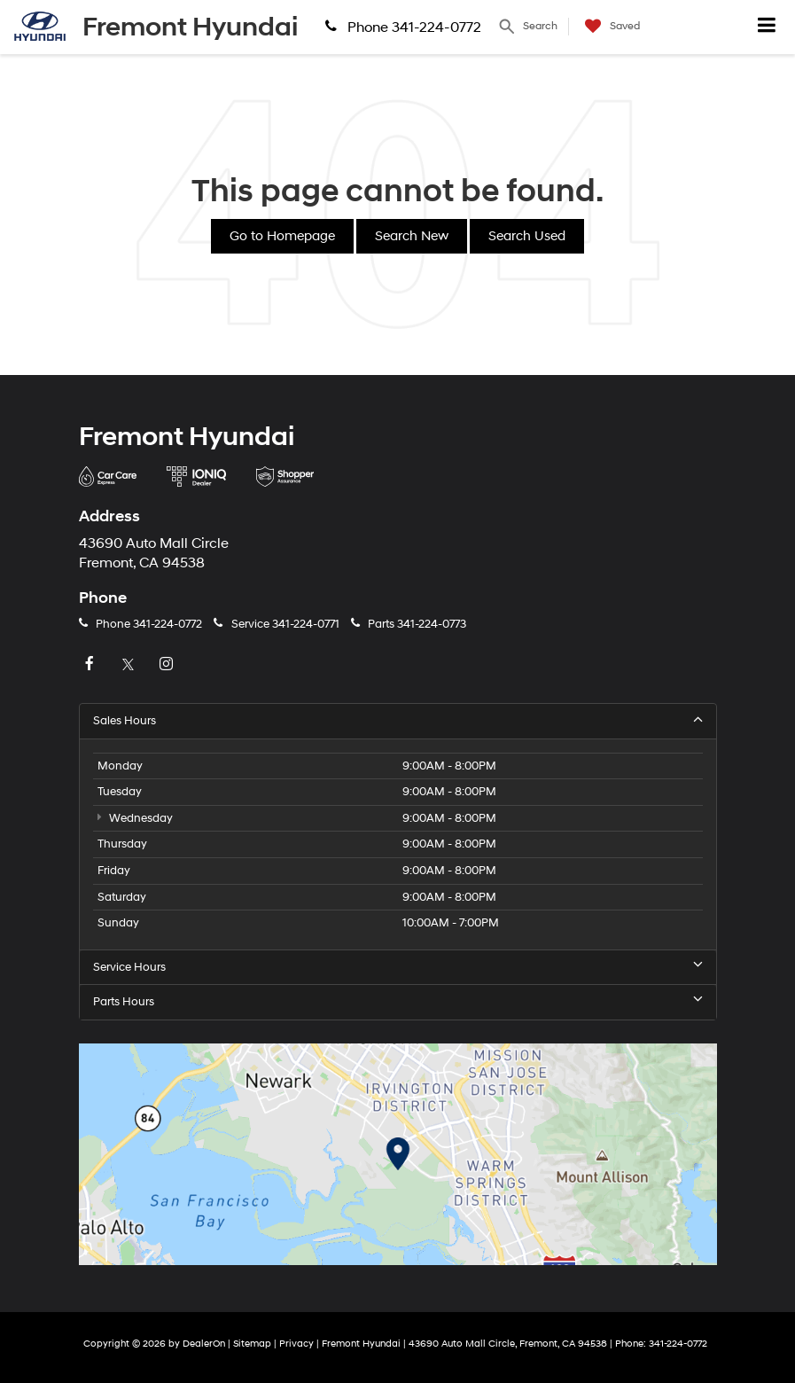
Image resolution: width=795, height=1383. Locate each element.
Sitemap (252, 1343)
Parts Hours (398, 1001)
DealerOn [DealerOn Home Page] (204, 1343)
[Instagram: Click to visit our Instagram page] (168, 665)
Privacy (296, 1343)
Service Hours (398, 966)
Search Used (526, 236)
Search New (411, 236)
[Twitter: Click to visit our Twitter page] (130, 665)
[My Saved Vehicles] (608, 26)
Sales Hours (398, 720)
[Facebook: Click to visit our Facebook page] (92, 665)
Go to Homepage (282, 236)
